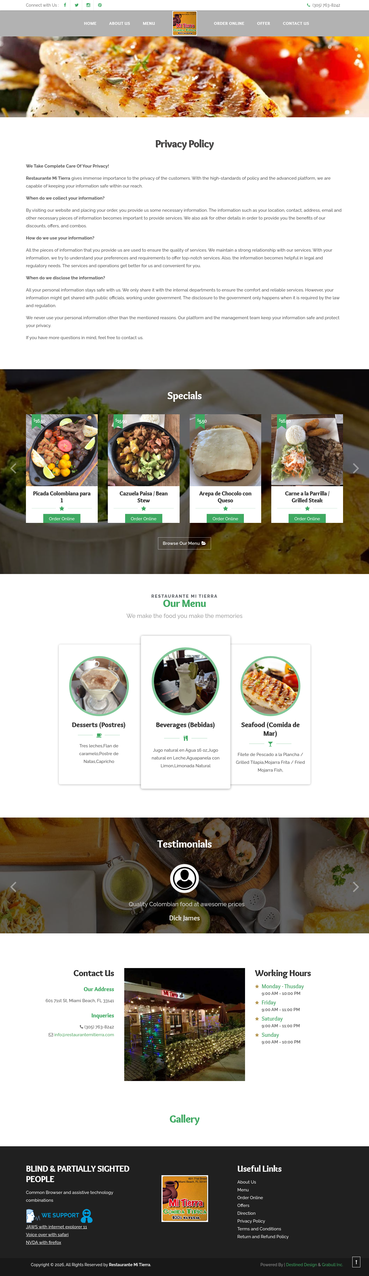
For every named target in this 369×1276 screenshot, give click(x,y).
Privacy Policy (251, 1221)
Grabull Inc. (332, 1264)
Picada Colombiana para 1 (62, 497)
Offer (263, 23)
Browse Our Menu (184, 543)
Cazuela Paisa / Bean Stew (144, 497)
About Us (119, 23)
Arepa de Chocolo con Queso (225, 497)
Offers (243, 1205)
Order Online (229, 23)
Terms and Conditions (259, 1229)
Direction (246, 1213)
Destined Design (302, 1264)
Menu (149, 23)
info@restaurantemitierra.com (84, 1034)
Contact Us (296, 23)
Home (90, 23)
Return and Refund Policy (263, 1236)
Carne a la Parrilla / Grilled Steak (307, 497)
